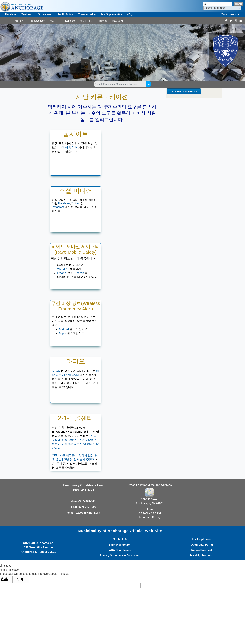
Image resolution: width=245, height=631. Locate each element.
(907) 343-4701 (83, 489)
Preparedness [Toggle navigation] (37, 20)
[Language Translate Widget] (222, 8)
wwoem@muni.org (88, 512)
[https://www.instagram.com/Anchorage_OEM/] (235, 20)
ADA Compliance (120, 550)
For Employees (201, 539)
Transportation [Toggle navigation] (87, 14)
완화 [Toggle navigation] (52, 20)
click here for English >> (184, 91)
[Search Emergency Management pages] (120, 84)
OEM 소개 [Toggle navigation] (117, 20)
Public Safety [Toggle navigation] (65, 14)
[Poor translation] (20, 579)
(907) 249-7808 (87, 506)
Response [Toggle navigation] (69, 20)
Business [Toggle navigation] (26, 14)
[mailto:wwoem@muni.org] (240, 20)
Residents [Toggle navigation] (10, 14)
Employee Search (120, 544)
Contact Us (120, 539)
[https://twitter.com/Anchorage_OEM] (230, 20)
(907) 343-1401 (87, 501)
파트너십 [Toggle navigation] (102, 20)
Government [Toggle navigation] (45, 14)
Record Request (201, 550)
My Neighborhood (201, 555)
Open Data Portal (202, 544)
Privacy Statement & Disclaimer (120, 555)
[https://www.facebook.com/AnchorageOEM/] (226, 20)
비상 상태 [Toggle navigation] (19, 20)
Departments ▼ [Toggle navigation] (230, 14)
